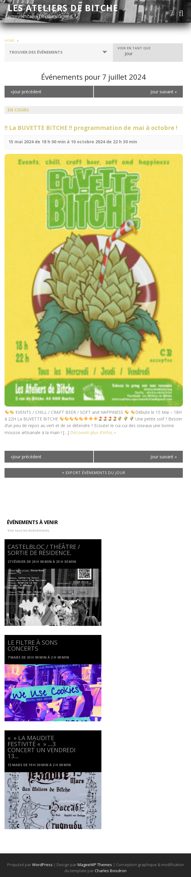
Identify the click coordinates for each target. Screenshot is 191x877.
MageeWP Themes (94, 864)
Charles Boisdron (111, 870)
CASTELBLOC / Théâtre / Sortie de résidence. (44, 550)
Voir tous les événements (28, 530)
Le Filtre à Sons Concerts (33, 645)
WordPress (42, 864)
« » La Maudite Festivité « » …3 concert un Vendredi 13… (42, 747)
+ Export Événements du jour (93, 472)
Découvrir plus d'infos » (93, 432)
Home (10, 40)
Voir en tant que (133, 48)
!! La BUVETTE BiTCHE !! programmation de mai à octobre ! (91, 128)
